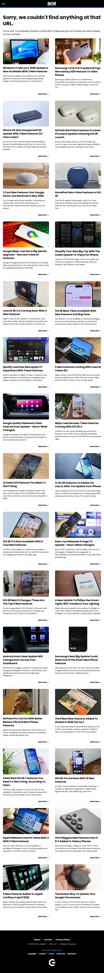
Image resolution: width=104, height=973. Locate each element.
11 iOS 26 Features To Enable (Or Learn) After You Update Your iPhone (78, 484)
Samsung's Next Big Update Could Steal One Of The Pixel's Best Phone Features (76, 660)
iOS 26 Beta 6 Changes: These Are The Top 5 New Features (23, 602)
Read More (42, 94)
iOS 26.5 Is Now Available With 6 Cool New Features (23, 543)
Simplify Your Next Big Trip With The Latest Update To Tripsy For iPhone (77, 253)
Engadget (32, 954)
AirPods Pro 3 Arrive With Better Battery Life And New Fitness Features (22, 722)
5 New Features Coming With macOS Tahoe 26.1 (78, 368)
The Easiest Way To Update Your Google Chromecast (75, 895)
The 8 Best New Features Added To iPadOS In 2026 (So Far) (76, 720)
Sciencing (61, 954)
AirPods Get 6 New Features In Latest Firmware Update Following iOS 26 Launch (77, 134)
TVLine (51, 954)
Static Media (40, 944)
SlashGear (71, 954)
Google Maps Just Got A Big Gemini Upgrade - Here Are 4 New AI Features (25, 255)
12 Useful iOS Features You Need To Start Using (24, 484)
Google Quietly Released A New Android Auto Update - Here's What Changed (25, 427)
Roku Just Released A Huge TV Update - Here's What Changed (74, 543)
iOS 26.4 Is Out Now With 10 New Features (74, 780)
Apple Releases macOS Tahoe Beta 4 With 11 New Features (26, 839)
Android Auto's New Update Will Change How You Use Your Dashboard (23, 660)
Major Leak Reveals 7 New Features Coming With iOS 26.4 (77, 425)
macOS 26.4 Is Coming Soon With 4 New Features (25, 312)
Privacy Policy (63, 939)
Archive (48, 939)
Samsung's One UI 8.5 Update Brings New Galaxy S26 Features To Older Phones (77, 71)
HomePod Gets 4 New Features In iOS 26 (78, 194)
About (37, 939)
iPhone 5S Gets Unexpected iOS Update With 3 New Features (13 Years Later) (22, 134)
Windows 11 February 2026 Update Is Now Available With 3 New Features (25, 69)
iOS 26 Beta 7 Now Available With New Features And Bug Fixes (75, 312)
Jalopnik (42, 954)
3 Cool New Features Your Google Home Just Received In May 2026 (23, 194)
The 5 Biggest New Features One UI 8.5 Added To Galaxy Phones (76, 839)
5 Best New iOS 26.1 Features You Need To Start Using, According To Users (24, 782)
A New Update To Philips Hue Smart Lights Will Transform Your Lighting (77, 602)
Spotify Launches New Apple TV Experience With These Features (23, 368)
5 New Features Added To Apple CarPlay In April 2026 (23, 895)
